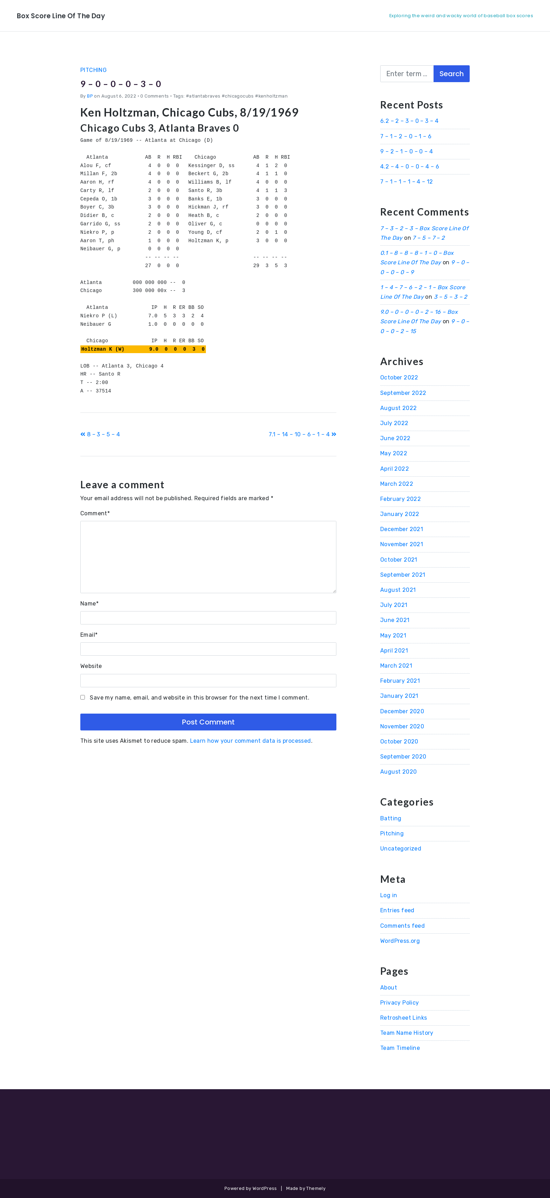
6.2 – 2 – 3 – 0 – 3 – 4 (409, 121)
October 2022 (399, 377)
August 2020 (398, 771)
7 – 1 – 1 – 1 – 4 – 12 (406, 181)
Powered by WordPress (250, 1188)
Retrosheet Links (403, 1017)
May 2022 (393, 453)
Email (89, 634)
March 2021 (396, 665)
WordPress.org (400, 941)
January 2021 (399, 696)
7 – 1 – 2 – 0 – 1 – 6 (405, 136)
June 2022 (395, 438)
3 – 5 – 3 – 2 (450, 296)
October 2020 (399, 741)
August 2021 (398, 590)
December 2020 (402, 711)
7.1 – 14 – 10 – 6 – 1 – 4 (302, 434)
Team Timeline (400, 1048)
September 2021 (402, 574)
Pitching (93, 70)
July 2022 (394, 423)
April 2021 (394, 650)
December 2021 (401, 529)
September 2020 (403, 756)
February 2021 (400, 680)
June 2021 (395, 620)
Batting (391, 818)
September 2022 (403, 393)
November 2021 (401, 544)
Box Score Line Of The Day (73, 15)
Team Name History (407, 1033)
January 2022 (400, 514)
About (388, 987)
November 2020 (402, 726)
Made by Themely (306, 1188)
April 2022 (394, 468)
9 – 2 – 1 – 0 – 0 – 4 (406, 151)
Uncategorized (400, 848)
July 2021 (394, 605)
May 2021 (393, 635)
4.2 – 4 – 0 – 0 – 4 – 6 (409, 166)
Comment (95, 513)
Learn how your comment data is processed (250, 740)
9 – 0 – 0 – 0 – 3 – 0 (132, 83)
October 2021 (398, 559)
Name (89, 603)
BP (90, 96)
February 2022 (400, 499)
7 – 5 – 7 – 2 (428, 237)
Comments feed (402, 925)
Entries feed (397, 910)
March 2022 (396, 484)
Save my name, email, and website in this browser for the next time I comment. (199, 697)
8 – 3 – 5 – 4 (100, 434)
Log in (388, 895)
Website (91, 666)
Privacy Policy (399, 1002)
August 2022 (398, 408)
